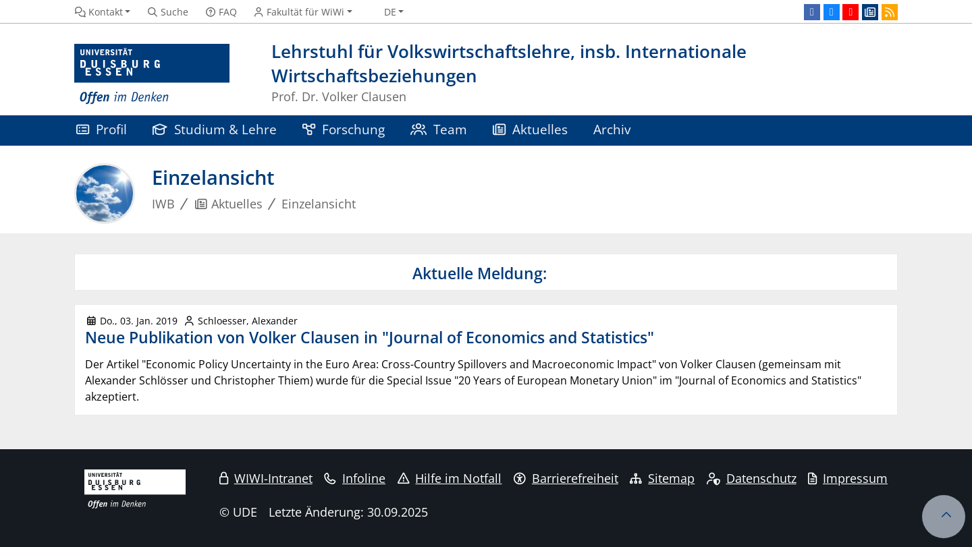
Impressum (848, 478)
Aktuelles (530, 129)
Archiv (611, 129)
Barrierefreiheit (566, 478)
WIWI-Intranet (266, 478)
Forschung (343, 129)
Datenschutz (751, 478)
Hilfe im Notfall (450, 478)
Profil (101, 129)
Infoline (354, 478)
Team (438, 129)
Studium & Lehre (215, 129)
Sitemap (662, 478)
